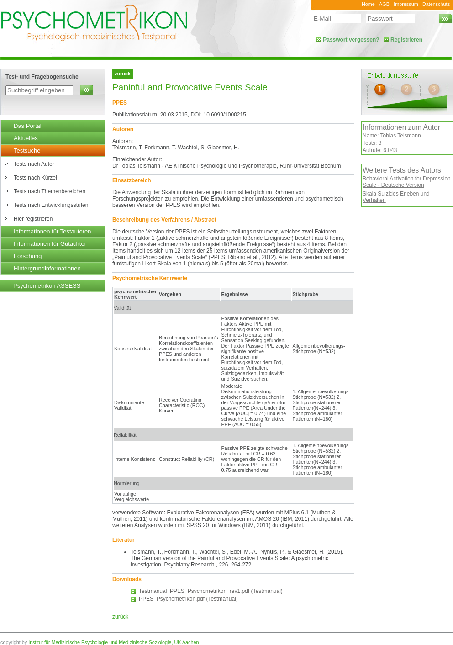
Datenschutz (436, 4)
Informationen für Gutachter (50, 243)
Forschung (28, 256)
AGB (384, 4)
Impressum (406, 4)
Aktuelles (26, 138)
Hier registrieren (33, 219)
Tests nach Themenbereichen (49, 191)
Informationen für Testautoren (52, 231)
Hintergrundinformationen (47, 268)
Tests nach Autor (34, 164)
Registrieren (406, 40)
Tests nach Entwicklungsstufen (51, 205)
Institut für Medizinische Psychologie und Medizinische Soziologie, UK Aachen (113, 642)
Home (368, 4)
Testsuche (27, 150)
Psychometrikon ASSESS (46, 285)
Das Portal (28, 125)
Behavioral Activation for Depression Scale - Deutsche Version (407, 181)
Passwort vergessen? (351, 40)
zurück (120, 616)
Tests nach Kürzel (35, 177)
